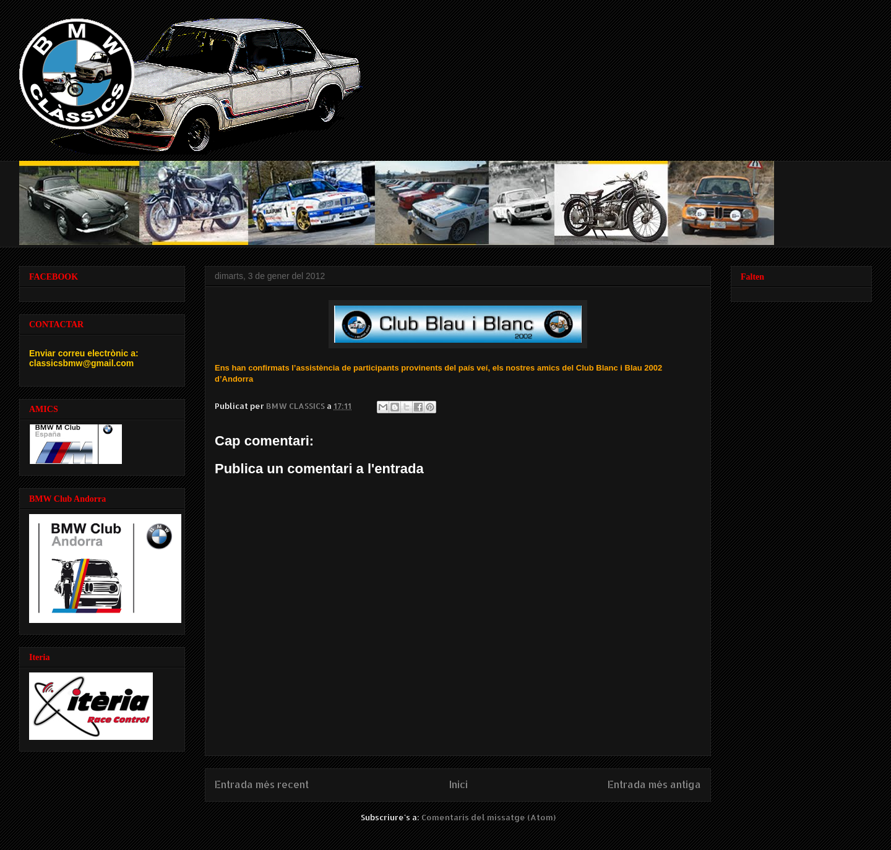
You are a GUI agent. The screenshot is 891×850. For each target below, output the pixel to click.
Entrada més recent (262, 784)
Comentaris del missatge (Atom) (488, 817)
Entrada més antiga (654, 784)
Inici (458, 784)
